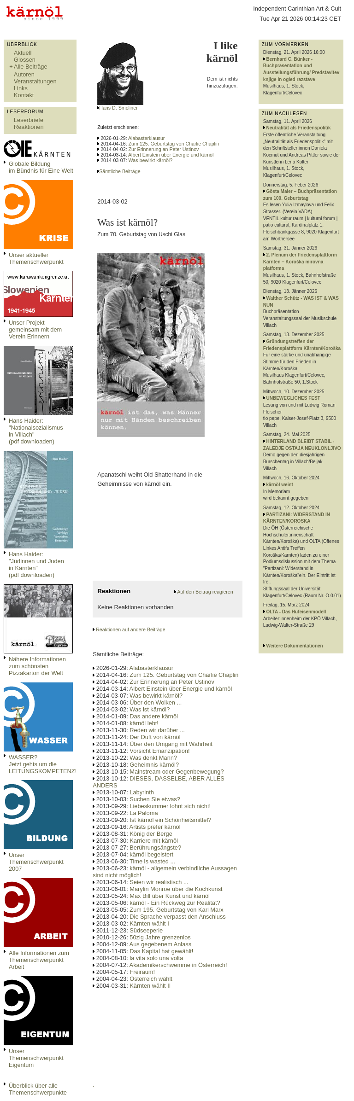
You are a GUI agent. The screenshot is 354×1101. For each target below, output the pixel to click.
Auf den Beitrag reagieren (205, 591)
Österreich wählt (151, 978)
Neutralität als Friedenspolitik (298, 127)
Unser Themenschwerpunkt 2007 (36, 861)
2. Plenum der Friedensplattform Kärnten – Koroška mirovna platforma (300, 261)
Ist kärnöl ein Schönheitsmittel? (170, 819)
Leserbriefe (28, 120)
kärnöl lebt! (144, 723)
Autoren (24, 74)
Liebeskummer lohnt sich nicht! (170, 806)
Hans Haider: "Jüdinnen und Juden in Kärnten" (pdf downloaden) (36, 564)
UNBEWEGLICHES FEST (293, 398)
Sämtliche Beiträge (119, 171)
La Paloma (144, 813)
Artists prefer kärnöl (155, 826)
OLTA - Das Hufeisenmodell (296, 611)
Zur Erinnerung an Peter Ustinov (164, 149)
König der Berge (151, 833)
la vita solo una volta (156, 958)
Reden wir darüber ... (157, 730)
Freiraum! (142, 971)
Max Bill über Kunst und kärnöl (170, 895)
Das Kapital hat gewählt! (161, 951)
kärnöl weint (279, 484)
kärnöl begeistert (151, 854)
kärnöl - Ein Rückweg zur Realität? (175, 902)
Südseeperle (146, 930)
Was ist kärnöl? (150, 709)
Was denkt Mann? (153, 757)
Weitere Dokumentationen (294, 645)
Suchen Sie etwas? (155, 799)
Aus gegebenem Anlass (160, 944)
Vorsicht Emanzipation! (159, 750)
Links (21, 88)
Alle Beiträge (30, 66)
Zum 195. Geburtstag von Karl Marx (176, 909)
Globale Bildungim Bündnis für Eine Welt (41, 167)
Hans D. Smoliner (118, 108)
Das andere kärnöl (154, 716)
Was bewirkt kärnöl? (151, 160)
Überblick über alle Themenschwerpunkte (38, 1089)
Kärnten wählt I (149, 923)
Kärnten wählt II (150, 985)
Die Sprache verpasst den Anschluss (177, 916)
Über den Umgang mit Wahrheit (171, 743)
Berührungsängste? (155, 847)
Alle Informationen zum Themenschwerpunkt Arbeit (39, 960)
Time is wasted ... (152, 861)
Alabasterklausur (146, 138)
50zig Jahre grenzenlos (160, 937)
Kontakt (24, 95)
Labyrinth (142, 792)
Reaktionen (29, 126)
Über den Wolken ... (156, 702)
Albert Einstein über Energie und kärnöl (170, 154)
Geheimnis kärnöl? (154, 764)
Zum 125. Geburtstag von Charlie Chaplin (174, 143)
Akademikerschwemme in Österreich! (178, 964)
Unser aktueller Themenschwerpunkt (36, 258)
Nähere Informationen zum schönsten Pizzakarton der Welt (37, 666)
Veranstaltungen (35, 81)
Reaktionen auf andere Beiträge (130, 629)
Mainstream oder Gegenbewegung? (177, 771)
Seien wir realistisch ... (159, 882)
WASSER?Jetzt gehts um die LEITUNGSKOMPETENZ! (43, 764)
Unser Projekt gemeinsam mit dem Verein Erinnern (35, 329)
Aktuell (22, 52)
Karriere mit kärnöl (154, 840)
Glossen (24, 59)
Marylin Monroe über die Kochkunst (176, 888)
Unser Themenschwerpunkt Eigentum (36, 1058)
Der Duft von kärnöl (155, 737)
